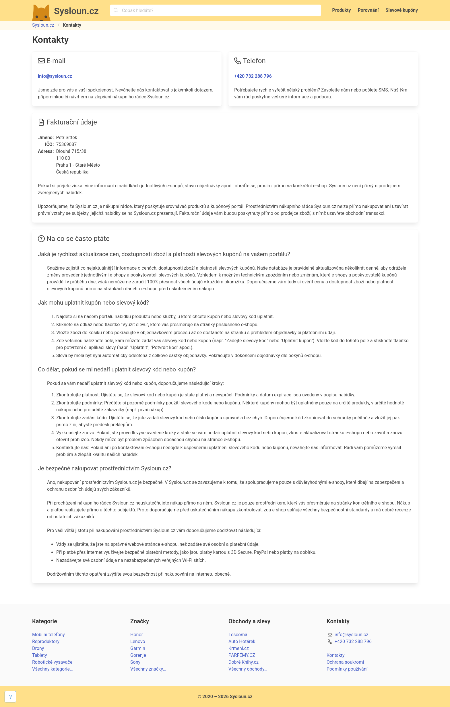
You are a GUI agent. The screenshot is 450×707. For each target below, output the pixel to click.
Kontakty (336, 655)
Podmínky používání (347, 669)
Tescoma (237, 634)
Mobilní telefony (48, 634)
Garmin (137, 648)
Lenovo (137, 641)
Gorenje (138, 655)
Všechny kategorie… (52, 669)
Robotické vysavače (52, 662)
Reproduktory (45, 641)
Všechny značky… (148, 669)
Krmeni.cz (238, 648)
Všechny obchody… (247, 669)
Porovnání (368, 10)
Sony (135, 662)
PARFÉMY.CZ (241, 655)
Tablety (39, 655)
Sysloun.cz (43, 25)
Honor (136, 634)
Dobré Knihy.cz (243, 662)
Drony (38, 648)
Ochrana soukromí (345, 662)
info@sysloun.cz (55, 76)
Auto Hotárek (241, 641)
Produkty (341, 10)
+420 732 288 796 (253, 76)
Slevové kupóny (401, 10)
